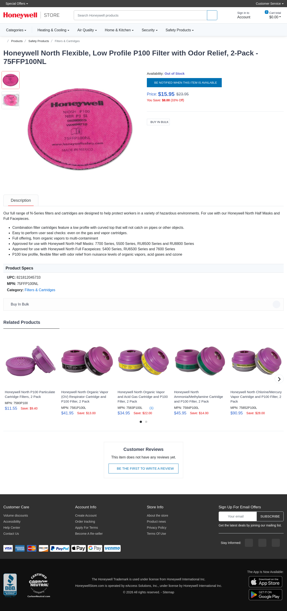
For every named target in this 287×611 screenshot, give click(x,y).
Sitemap (168, 592)
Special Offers (14, 3)
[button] (80, 129)
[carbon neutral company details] (39, 585)
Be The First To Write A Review (143, 468)
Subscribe (270, 516)
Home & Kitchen (118, 30)
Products (17, 41)
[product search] (212, 15)
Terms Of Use (156, 533)
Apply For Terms (86, 527)
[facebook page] (249, 543)
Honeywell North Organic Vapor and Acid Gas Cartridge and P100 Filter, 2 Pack (143, 396)
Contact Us (11, 533)
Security (148, 30)
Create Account (86, 515)
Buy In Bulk (158, 122)
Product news (156, 521)
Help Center (11, 527)
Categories (13, 30)
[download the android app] (265, 594)
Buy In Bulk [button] (144, 304)
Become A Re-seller (89, 533)
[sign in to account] (240, 15)
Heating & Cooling (51, 30)
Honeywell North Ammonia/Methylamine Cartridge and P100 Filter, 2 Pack (198, 396)
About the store (157, 515)
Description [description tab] (21, 200)
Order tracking (85, 521)
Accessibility (11, 521)
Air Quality (85, 30)
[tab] (20, 200)
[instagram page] (262, 543)
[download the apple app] (265, 581)
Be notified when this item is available (184, 82)
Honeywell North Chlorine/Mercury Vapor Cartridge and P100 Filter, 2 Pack (256, 396)
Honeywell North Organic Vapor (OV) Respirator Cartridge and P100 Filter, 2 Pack (84, 396)
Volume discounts (15, 515)
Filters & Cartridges (67, 41)
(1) (148, 407)
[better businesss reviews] (10, 585)
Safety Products (178, 30)
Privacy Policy (156, 527)
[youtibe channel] (276, 543)
